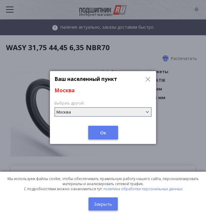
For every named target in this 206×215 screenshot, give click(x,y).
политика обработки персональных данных (142, 188)
